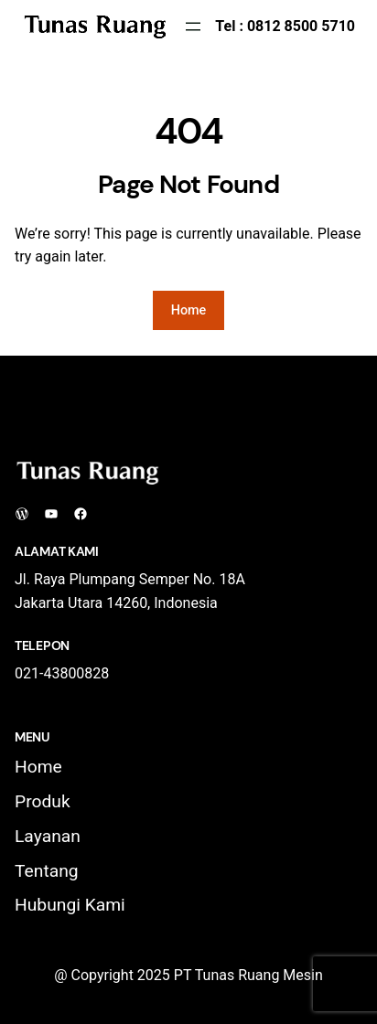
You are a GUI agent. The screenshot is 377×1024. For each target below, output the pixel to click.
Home (189, 310)
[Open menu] (193, 26)
